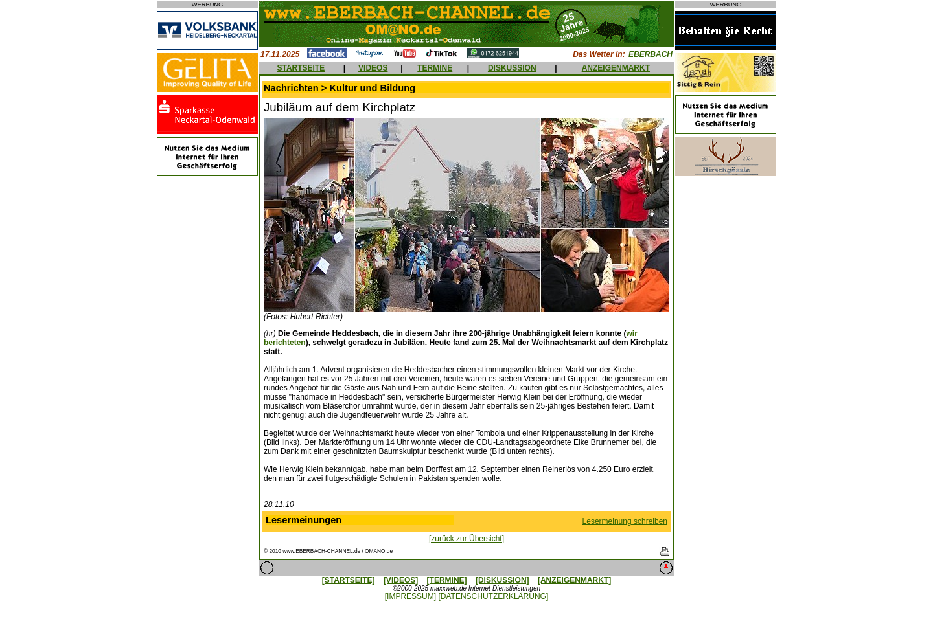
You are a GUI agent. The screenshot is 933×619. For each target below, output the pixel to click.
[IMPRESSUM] (410, 596)
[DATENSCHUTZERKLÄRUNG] (493, 596)
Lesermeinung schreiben (624, 521)
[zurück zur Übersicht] (466, 538)
